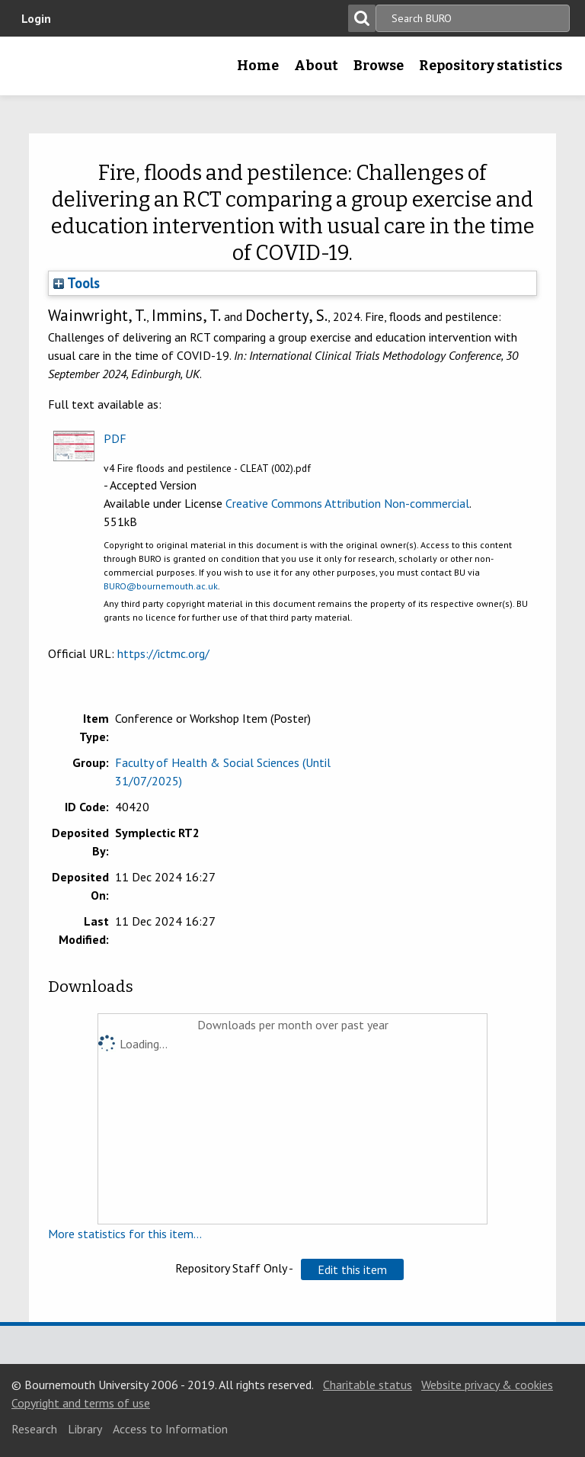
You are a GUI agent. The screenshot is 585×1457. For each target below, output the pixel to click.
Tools (76, 283)
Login (36, 18)
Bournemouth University (35, 71)
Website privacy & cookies (487, 1384)
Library (85, 1428)
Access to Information (170, 1428)
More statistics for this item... (125, 1233)
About (316, 65)
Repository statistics (490, 65)
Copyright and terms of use (80, 1402)
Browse (378, 65)
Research (34, 1428)
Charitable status (367, 1384)
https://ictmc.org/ (163, 653)
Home (258, 65)
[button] (352, 1269)
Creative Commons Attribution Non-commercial (347, 503)
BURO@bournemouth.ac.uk (161, 586)
